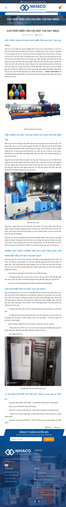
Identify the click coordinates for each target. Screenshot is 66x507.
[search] (33, 13)
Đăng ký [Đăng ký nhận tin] (49, 439)
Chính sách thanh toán (11, 467)
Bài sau (57, 427)
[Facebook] (35, 496)
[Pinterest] (39, 496)
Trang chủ (37, 454)
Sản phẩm (37, 460)
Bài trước (47, 427)
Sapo (30, 504)
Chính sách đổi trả (10, 473)
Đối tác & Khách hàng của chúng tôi (45, 457)
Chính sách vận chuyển (12, 470)
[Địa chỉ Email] (26, 439)
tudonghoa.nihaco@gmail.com (49, 471)
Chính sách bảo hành (11, 476)
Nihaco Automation (52, 71)
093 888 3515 (41, 468)
